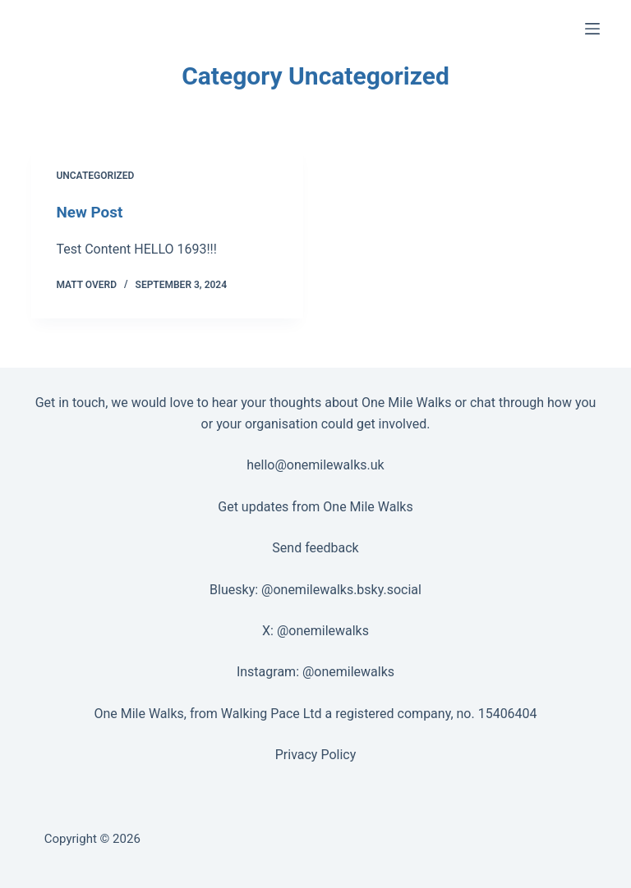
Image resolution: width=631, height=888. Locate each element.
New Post (91, 212)
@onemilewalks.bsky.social (341, 589)
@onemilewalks (323, 630)
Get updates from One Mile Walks (315, 506)
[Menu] (592, 28)
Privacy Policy (316, 754)
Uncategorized (95, 175)
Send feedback (315, 548)
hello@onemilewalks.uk (315, 465)
